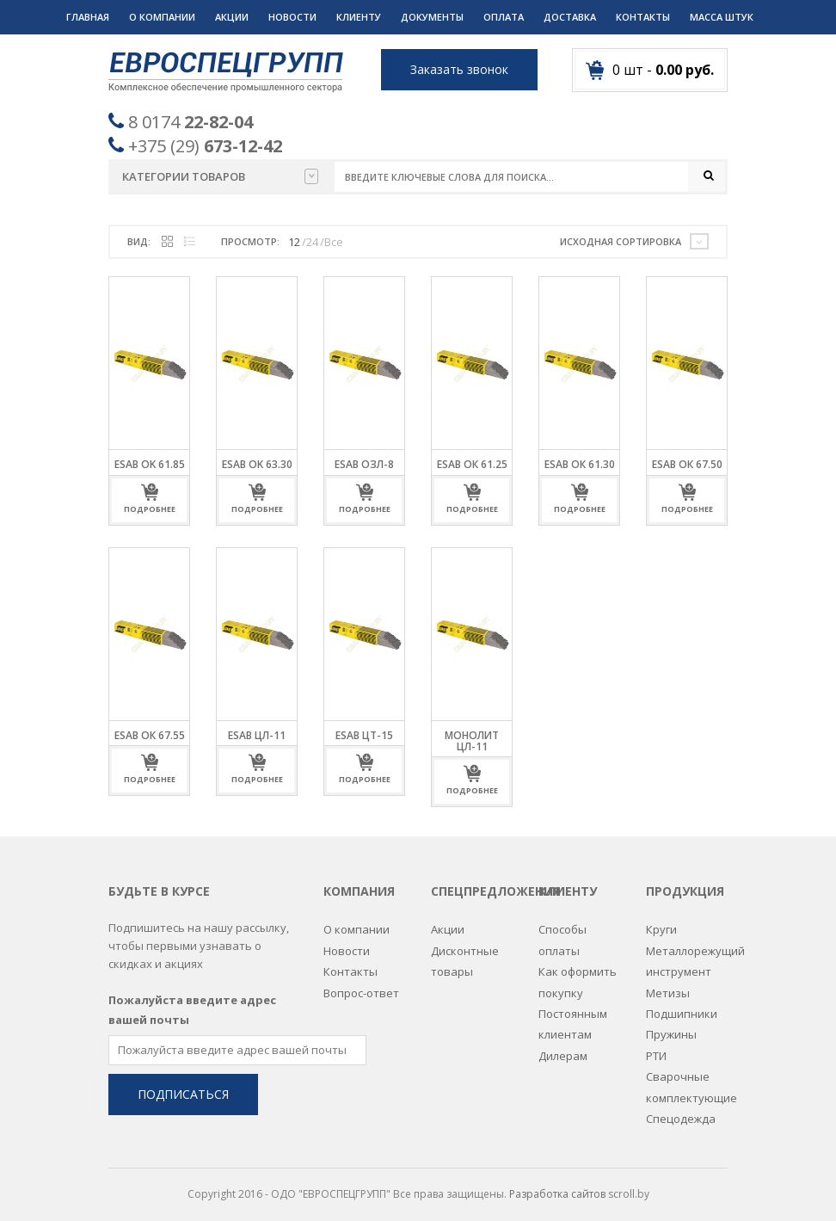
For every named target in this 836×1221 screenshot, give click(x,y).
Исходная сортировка (620, 241)
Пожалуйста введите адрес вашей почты (192, 1002)
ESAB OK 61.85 (149, 465)
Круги (661, 922)
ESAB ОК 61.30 (579, 465)
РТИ (656, 1048)
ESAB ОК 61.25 (472, 465)
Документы (432, 16)
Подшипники (681, 1006)
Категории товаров (220, 176)
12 (294, 242)
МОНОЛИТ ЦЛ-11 (472, 741)
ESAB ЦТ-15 (364, 735)
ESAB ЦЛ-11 (257, 735)
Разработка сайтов (557, 1187)
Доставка (570, 16)
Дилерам (562, 1048)
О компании (162, 16)
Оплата (503, 16)
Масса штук (721, 16)
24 (312, 242)
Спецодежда (681, 1111)
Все (333, 242)
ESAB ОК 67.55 (149, 735)
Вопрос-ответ (361, 985)
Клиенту (358, 16)
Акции (232, 16)
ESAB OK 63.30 (257, 465)
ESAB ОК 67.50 (687, 465)
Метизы (668, 985)
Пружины (671, 1027)
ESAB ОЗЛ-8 (364, 465)
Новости (292, 16)
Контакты (643, 16)
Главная (87, 16)
